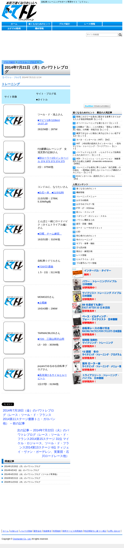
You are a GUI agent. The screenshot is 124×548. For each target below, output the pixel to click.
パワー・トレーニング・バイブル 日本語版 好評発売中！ (97, 281)
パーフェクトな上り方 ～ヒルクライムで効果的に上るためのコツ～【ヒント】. (97, 150)
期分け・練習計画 (84, 248)
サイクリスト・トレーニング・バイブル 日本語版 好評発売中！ (97, 293)
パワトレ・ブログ (27, 58)
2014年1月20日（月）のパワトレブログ (22, 463)
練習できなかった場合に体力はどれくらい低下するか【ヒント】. (97, 131)
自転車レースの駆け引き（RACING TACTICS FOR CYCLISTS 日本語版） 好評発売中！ (97, 328)
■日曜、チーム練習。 (50, 230)
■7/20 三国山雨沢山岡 (51, 335)
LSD (78, 228)
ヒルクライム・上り (85, 256)
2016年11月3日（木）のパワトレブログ (22, 478)
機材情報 (39, 28)
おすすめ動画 (14, 28)
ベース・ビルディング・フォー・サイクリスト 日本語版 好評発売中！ (97, 316)
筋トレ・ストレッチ (85, 209)
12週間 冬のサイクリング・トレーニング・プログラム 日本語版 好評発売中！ (97, 352)
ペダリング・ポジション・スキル (91, 213)
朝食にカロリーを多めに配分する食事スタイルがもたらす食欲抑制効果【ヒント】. (97, 114)
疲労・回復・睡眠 (84, 220)
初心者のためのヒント (86, 232)
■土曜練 (42, 299)
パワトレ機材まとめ (85, 216)
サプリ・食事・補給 (85, 240)
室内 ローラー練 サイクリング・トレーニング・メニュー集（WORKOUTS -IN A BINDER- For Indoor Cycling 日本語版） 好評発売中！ (97, 363)
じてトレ (20, 11)
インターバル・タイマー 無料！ (97, 269)
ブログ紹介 (64, 24)
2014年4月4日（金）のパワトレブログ (21, 467)
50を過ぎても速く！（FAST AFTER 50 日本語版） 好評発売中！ (97, 305)
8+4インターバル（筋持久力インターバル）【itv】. (94, 174)
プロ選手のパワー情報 (86, 260)
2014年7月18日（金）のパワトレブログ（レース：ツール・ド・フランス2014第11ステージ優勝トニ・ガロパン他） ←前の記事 (29, 413)
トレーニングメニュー (86, 193)
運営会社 (38, 528)
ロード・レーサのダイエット (89, 224)
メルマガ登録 (26, 528)
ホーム (14, 24)
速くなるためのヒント (39, 24)
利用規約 (57, 528)
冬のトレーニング (84, 236)
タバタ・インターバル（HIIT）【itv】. (93, 136)
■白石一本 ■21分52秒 (51, 189)
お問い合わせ (114, 528)
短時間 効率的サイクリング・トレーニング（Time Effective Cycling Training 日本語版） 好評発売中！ (97, 340)
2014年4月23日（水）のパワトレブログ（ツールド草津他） (31, 471)
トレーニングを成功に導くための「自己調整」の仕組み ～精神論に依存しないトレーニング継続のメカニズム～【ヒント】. (97, 166)
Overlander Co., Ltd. (22, 535)
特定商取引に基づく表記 (95, 528)
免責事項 (47, 528)
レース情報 (89, 24)
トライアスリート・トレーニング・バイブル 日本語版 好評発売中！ (97, 375)
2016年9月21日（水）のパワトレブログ (22, 475)
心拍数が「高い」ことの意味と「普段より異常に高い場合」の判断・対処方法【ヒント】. (97, 124)
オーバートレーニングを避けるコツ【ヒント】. (97, 120)
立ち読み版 (81, 244)
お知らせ (14, 528)
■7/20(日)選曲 (45, 263)
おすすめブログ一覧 (85, 201)
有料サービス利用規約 (73, 528)
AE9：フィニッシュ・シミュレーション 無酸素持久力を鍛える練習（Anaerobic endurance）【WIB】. (96, 158)
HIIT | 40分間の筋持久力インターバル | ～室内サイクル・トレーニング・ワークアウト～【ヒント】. (97, 142)
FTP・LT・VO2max (85, 205)
